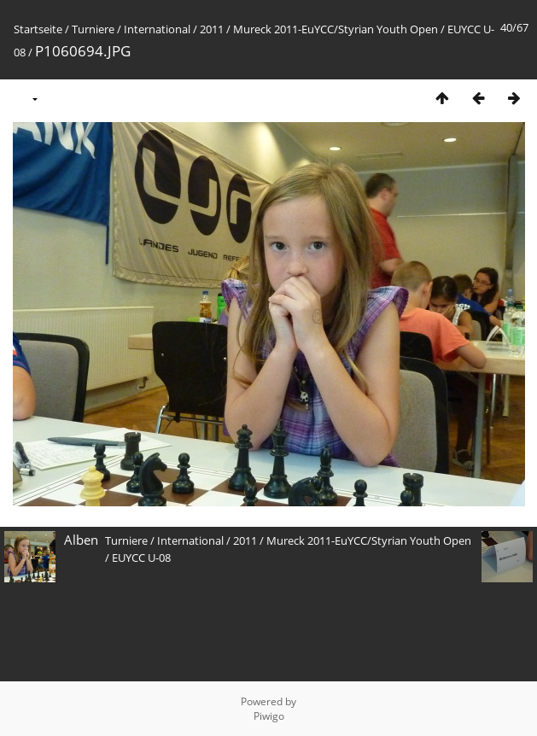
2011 (212, 29)
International (157, 29)
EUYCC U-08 (141, 557)
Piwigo (269, 716)
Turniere (93, 29)
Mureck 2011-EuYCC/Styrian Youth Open (335, 29)
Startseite (38, 29)
